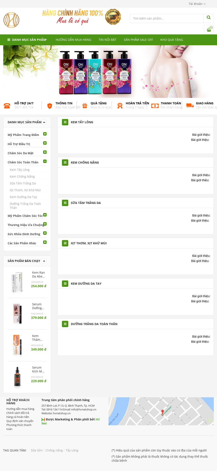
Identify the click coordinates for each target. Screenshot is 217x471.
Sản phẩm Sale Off (138, 40)
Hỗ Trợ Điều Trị (19, 144)
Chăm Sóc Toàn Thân (23, 162)
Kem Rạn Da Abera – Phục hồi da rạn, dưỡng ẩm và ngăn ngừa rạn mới (38, 274)
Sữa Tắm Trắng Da (23, 183)
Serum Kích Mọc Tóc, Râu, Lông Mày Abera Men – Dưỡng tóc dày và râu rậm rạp (38, 369)
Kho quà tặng (171, 40)
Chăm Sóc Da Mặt (20, 153)
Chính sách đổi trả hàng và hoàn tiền (17, 415)
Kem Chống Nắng (22, 176)
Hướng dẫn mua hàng (73, 40)
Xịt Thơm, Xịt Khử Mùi (25, 190)
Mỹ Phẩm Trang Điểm (23, 135)
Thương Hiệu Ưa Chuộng (26, 225)
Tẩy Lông (72, 450)
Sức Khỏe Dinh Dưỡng (24, 234)
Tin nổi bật (107, 40)
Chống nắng (54, 450)
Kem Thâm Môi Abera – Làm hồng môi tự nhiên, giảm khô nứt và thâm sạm (38, 338)
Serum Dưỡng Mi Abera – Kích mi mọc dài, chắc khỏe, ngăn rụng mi (38, 306)
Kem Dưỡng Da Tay (23, 197)
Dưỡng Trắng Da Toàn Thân (25, 206)
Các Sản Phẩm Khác (22, 243)
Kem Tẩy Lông (20, 170)
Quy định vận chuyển (19, 421)
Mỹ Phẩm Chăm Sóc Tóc (25, 216)
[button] (197, 4)
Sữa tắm (37, 450)
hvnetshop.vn (62, 413)
